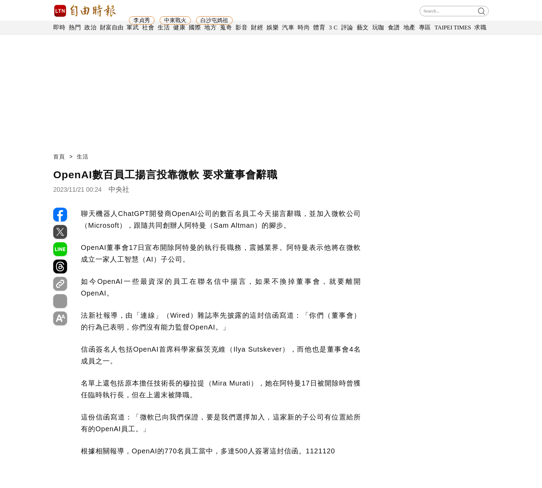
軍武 (133, 27)
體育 (319, 27)
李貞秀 (141, 20)
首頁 (59, 157)
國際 (195, 27)
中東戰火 (175, 20)
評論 (347, 27)
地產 (409, 27)
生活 (164, 27)
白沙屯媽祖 (214, 20)
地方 (210, 27)
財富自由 (111, 27)
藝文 (363, 27)
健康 (179, 27)
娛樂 (273, 27)
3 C (333, 27)
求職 (480, 27)
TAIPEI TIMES (452, 27)
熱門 (75, 27)
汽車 (288, 27)
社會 (148, 27)
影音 (241, 27)
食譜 (394, 27)
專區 (425, 27)
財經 (257, 27)
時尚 (304, 27)
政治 (90, 27)
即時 (59, 27)
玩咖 (378, 27)
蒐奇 (226, 27)
